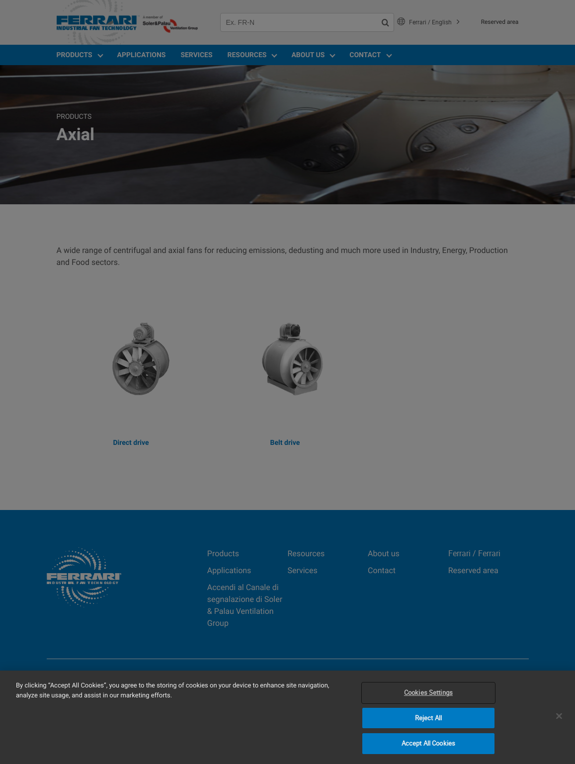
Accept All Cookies (428, 743)
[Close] (559, 716)
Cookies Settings (428, 692)
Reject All (428, 717)
